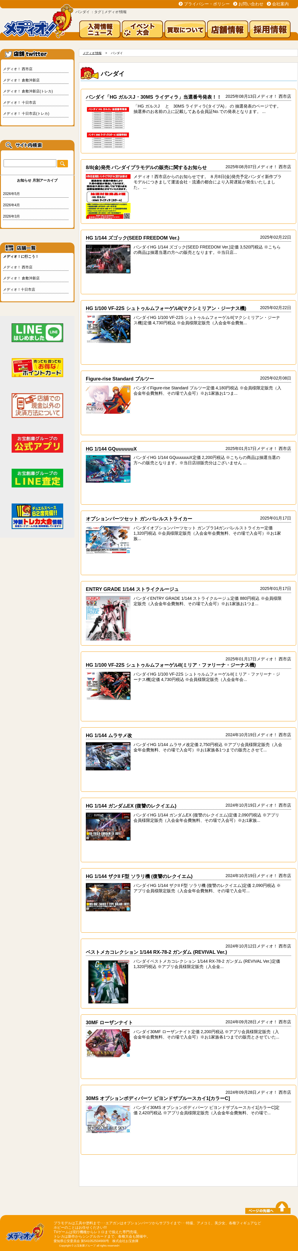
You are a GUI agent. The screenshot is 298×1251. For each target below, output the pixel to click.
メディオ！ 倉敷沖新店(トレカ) (28, 91)
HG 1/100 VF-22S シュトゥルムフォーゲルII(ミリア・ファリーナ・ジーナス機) (171, 665)
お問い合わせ (250, 3)
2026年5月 (11, 194)
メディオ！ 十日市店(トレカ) (26, 113)
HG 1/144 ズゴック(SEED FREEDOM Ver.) (132, 237)
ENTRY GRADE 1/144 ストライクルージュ (132, 589)
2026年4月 (11, 205)
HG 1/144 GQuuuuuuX (111, 448)
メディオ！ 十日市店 (19, 102)
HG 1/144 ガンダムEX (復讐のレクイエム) (131, 805)
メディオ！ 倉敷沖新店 (21, 80)
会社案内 (280, 3)
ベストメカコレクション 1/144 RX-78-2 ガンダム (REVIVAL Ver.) (156, 952)
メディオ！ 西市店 (17, 69)
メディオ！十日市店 (19, 289)
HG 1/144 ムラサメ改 (109, 735)
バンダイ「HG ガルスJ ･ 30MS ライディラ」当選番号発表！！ (153, 97)
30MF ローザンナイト (109, 1022)
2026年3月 (11, 216)
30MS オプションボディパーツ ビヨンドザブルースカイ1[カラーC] (158, 1098)
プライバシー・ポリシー (207, 3)
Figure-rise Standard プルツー (120, 378)
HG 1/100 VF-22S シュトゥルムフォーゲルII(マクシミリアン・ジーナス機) (166, 308)
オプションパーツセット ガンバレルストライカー (139, 518)
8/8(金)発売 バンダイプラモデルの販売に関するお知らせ (146, 167)
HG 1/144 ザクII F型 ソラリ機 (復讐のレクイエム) (139, 876)
